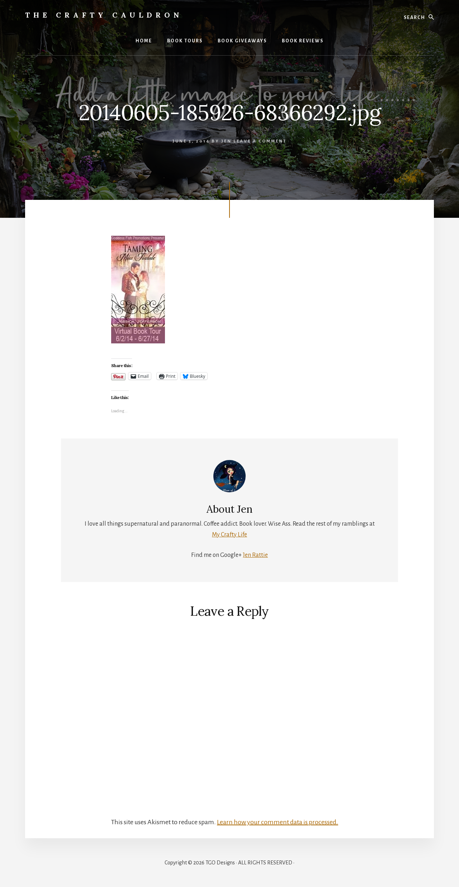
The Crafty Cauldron (104, 14)
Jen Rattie (255, 555)
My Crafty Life (229, 534)
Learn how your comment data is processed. (277, 822)
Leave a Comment (260, 141)
